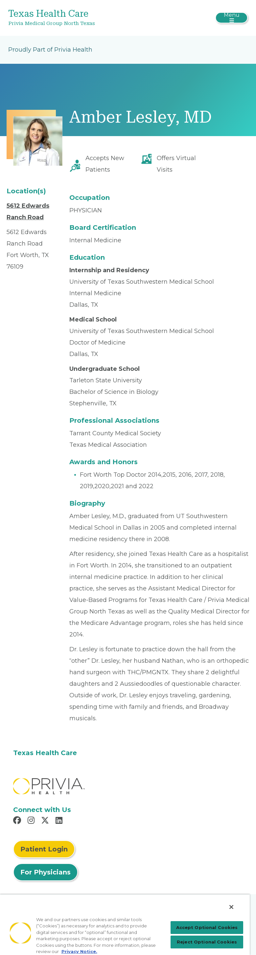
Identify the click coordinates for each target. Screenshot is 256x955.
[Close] (231, 907)
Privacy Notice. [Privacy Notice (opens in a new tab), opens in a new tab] (79, 951)
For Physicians (45, 872)
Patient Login (44, 849)
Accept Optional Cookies (207, 927)
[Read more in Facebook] (18, 821)
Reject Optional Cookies (207, 941)
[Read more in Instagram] (32, 821)
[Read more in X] (46, 821)
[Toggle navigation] (231, 17)
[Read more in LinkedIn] (60, 821)
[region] (125, 924)
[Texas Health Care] (88, 18)
